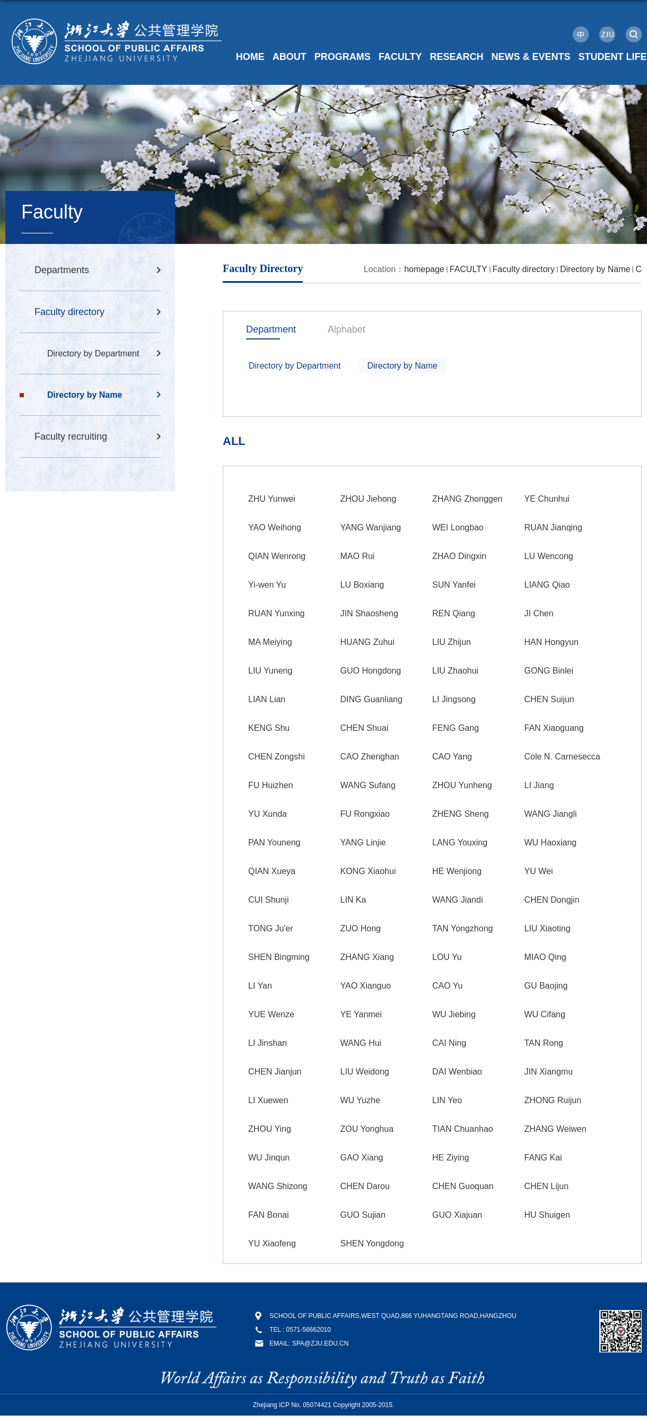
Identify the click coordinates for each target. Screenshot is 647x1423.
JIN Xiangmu (548, 1071)
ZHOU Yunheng (462, 785)
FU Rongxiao (365, 813)
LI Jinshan (267, 1042)
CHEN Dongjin (552, 899)
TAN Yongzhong (462, 928)
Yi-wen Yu (267, 584)
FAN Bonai (268, 1214)
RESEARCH (456, 56)
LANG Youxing (459, 842)
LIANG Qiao (547, 584)
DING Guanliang (371, 699)
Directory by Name (595, 269)
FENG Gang (455, 727)
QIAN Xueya (271, 871)
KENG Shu (269, 727)
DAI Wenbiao (457, 1071)
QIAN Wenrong (276, 556)
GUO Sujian (363, 1214)
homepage (424, 269)
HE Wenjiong (457, 871)
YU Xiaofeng (272, 1243)
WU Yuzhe (360, 1100)
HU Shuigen (547, 1214)
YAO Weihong (274, 527)
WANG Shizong (277, 1186)
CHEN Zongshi (276, 756)
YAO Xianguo (365, 985)
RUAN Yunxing (276, 613)
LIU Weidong (364, 1071)
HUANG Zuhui (367, 642)
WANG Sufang (368, 785)
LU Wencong (548, 556)
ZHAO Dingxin (459, 556)
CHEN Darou (365, 1186)
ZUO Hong (360, 928)
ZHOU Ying (269, 1128)
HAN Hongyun (551, 642)
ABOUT (290, 56)
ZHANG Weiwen (555, 1128)
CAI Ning (449, 1042)
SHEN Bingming (279, 957)
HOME (250, 56)
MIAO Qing (545, 957)
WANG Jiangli (550, 813)
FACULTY (400, 56)
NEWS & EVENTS (530, 56)
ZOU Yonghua (367, 1128)
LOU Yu (447, 957)
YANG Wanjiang (370, 527)
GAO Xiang (361, 1157)
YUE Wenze (271, 1014)
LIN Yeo (447, 1100)
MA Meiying (270, 642)
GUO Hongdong (370, 670)
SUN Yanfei (454, 584)
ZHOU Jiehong (368, 498)
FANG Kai (543, 1157)
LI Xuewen (268, 1100)
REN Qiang (453, 613)
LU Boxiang (362, 584)
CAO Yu (447, 985)
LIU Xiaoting (547, 928)
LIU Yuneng (270, 670)
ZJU (607, 34)
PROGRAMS (342, 56)
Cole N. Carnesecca (562, 756)
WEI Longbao (458, 527)
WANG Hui (361, 1042)
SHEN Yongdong (372, 1243)
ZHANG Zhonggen (467, 498)
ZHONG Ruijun (553, 1100)
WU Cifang (544, 1014)
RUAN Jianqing (553, 527)
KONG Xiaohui (368, 871)
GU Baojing (546, 985)
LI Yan (260, 985)
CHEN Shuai (364, 727)
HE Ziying (450, 1157)
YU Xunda (267, 813)
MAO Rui (357, 556)
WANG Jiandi (457, 899)
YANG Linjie (363, 842)
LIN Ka (353, 899)
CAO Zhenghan (369, 756)
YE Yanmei (361, 1014)
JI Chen (539, 613)
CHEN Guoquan (463, 1186)
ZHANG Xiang (367, 957)
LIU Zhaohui (455, 670)
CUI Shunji (268, 899)
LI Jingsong (454, 699)
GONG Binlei (548, 670)
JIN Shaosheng (369, 613)
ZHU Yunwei (271, 498)
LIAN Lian (266, 699)
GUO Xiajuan (457, 1214)
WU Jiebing (454, 1014)
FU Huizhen (270, 785)
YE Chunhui (547, 498)
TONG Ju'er (270, 928)
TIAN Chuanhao (462, 1128)
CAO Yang (452, 756)
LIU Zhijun (451, 642)
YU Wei (538, 871)
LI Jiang (539, 785)
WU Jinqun (269, 1157)
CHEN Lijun (546, 1186)
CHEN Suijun (549, 699)
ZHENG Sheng (460, 813)
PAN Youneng (274, 842)
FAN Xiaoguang (554, 727)
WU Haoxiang (550, 842)
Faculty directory (524, 269)
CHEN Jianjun (274, 1071)
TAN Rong (544, 1042)
